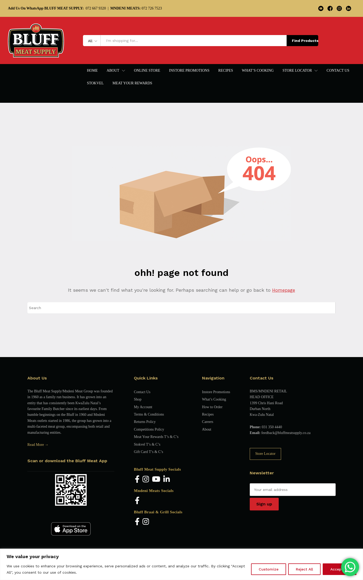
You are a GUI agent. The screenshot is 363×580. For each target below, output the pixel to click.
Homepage (284, 290)
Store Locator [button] (297, 70)
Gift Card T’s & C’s (148, 452)
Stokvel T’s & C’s (147, 444)
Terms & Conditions (149, 414)
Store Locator (265, 454)
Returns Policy (145, 422)
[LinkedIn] (166, 479)
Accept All (339, 569)
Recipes (225, 70)
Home (92, 70)
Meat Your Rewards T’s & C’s (156, 437)
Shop (137, 399)
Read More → (37, 445)
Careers (207, 422)
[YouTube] (156, 479)
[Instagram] (146, 479)
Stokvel (95, 83)
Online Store (147, 70)
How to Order (212, 407)
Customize (268, 569)
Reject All (304, 569)
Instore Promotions (189, 70)
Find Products (305, 40)
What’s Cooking (258, 70)
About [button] (113, 70)
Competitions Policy (149, 429)
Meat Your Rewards (132, 83)
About (206, 429)
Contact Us (338, 70)
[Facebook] (137, 479)
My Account (143, 407)
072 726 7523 (136, 8)
